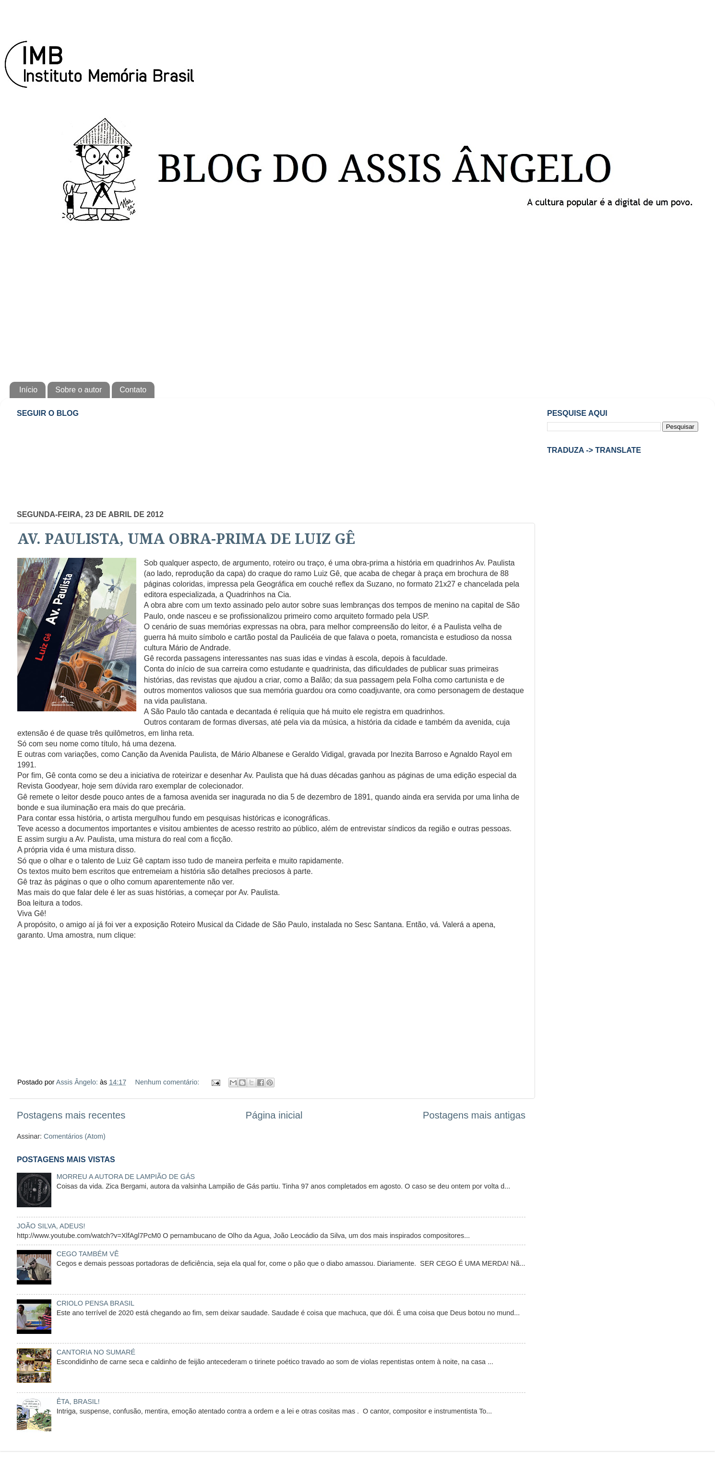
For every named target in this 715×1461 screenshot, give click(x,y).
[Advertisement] (357, 300)
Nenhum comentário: (168, 1082)
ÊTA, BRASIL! (78, 1401)
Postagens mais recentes (71, 1115)
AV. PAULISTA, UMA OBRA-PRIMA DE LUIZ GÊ (186, 538)
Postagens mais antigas (474, 1115)
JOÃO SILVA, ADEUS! (51, 1226)
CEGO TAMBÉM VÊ (88, 1254)
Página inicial (274, 1115)
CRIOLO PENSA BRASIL (95, 1303)
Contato (132, 390)
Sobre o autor (78, 390)
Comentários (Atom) (75, 1136)
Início (28, 390)
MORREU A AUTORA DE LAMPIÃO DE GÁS (126, 1176)
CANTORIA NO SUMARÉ (96, 1352)
